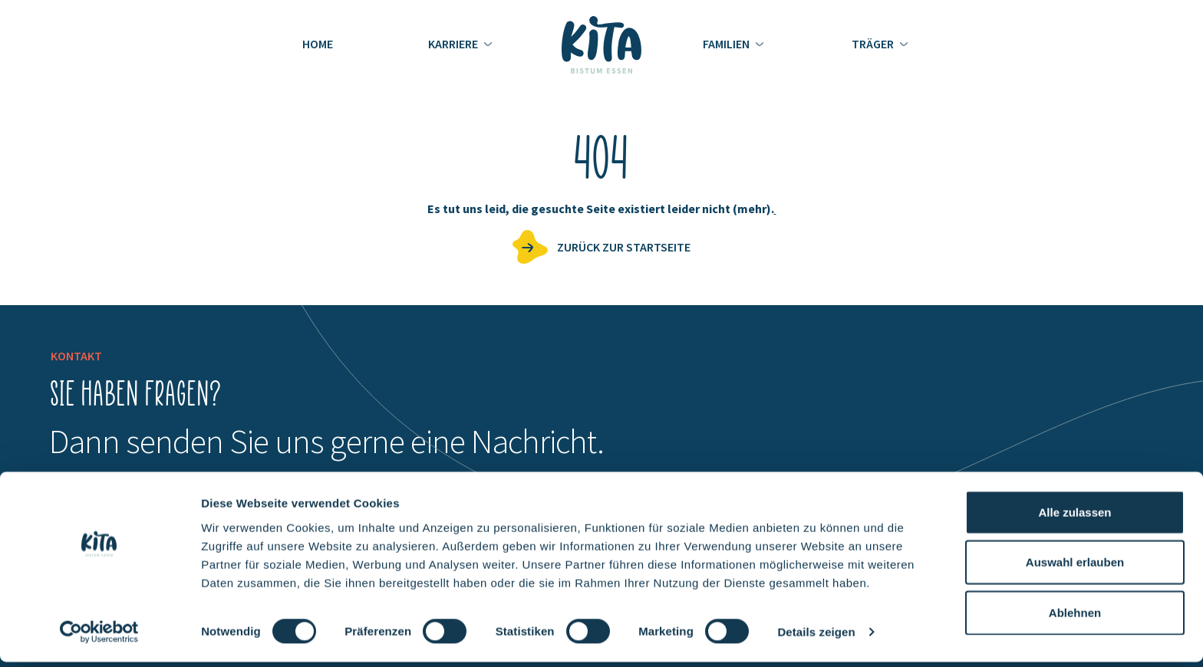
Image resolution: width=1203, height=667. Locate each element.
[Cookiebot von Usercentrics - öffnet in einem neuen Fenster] (99, 637)
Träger (874, 43)
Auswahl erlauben (1075, 566)
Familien (727, 43)
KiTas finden (1096, 206)
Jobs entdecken (1118, 142)
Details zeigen (816, 636)
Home (317, 43)
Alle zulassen (1074, 516)
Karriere (454, 43)
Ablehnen (1075, 616)
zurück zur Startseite (623, 247)
